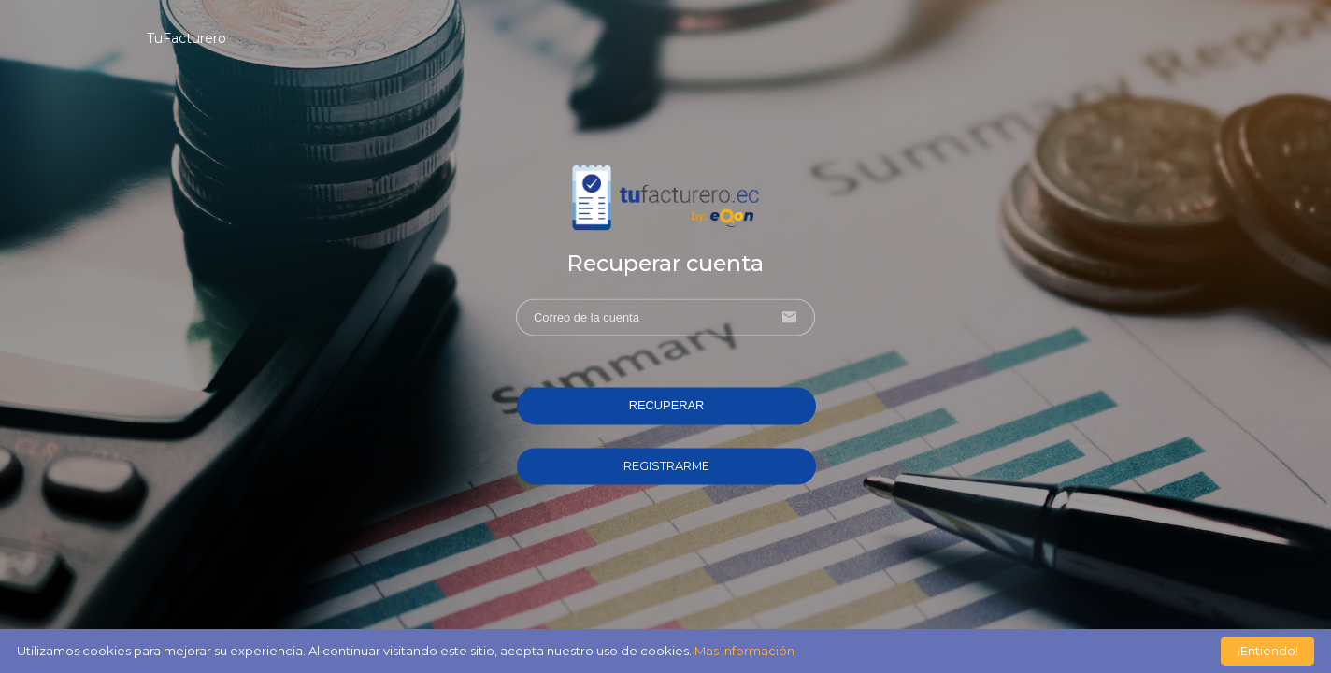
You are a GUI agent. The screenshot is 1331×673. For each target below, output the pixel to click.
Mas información (744, 650)
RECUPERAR (667, 406)
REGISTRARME (666, 466)
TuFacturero (186, 38)
